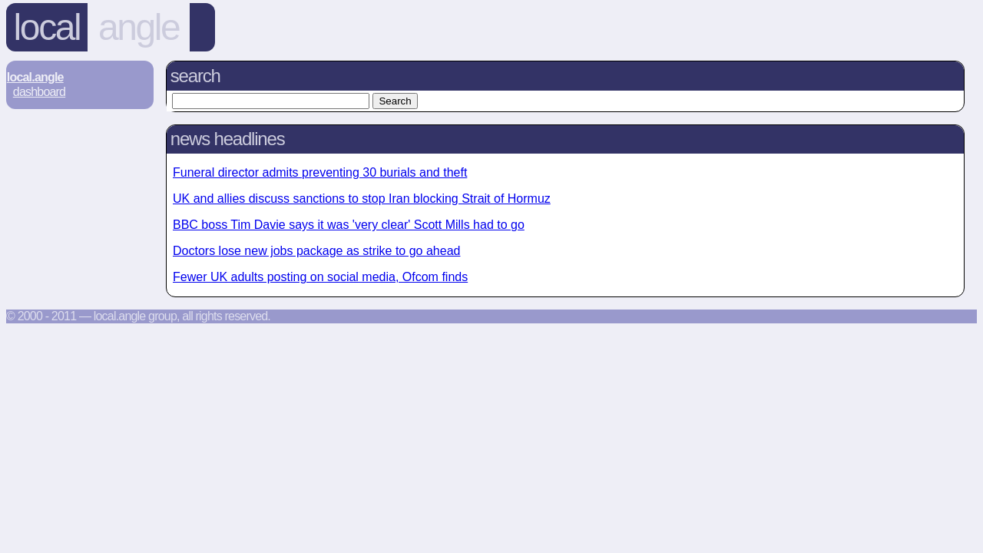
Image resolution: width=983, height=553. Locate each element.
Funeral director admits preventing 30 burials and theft (320, 172)
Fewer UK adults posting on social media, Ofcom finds (320, 276)
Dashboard (39, 91)
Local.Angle (35, 77)
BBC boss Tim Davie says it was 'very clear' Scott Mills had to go (349, 224)
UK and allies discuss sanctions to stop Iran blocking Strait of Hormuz (362, 198)
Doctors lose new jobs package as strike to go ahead (316, 250)
